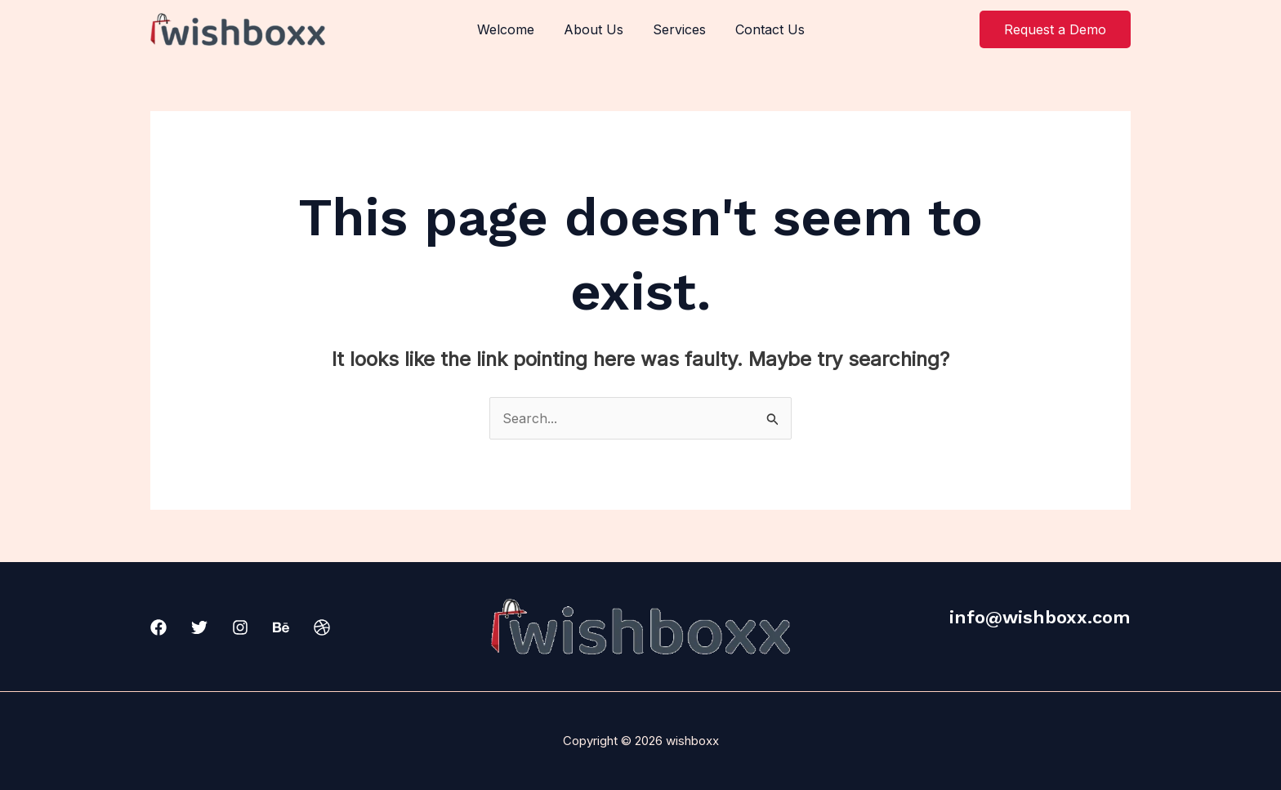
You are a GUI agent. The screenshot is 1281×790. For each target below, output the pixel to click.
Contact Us (765, 29)
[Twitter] (199, 627)
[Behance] (281, 627)
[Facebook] (158, 627)
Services (677, 29)
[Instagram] (240, 627)
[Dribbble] (322, 627)
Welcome (510, 29)
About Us (595, 29)
